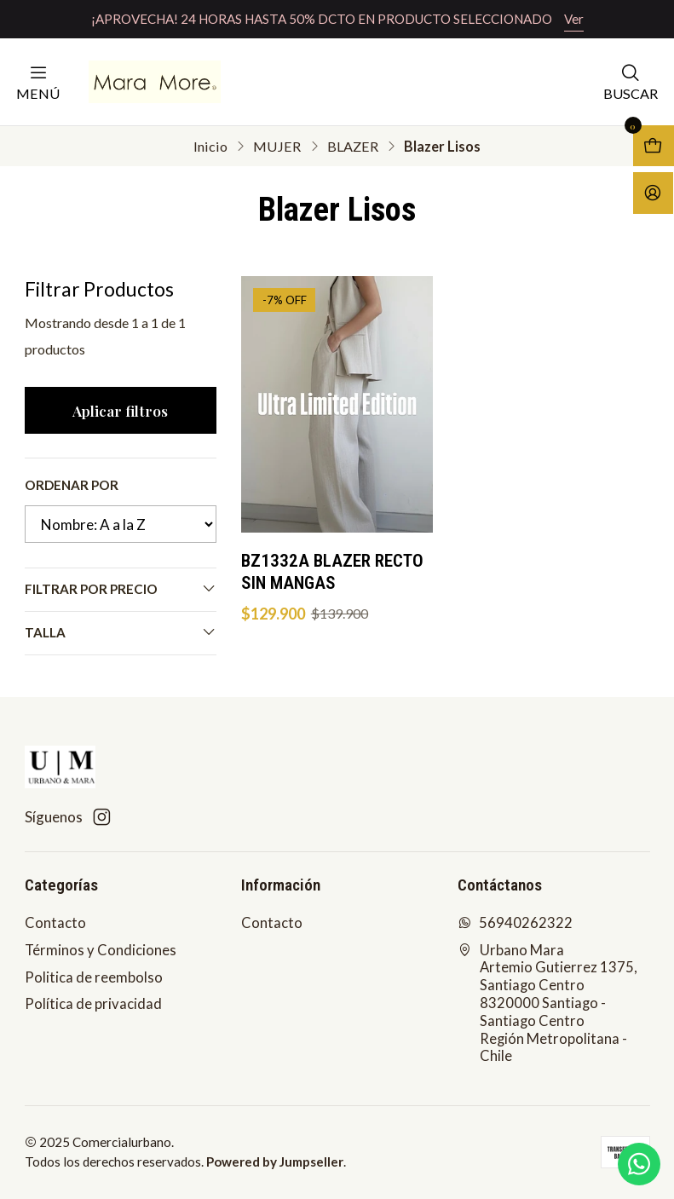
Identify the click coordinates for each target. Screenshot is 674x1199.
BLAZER (352, 146)
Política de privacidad (93, 1003)
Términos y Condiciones (100, 950)
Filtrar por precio (121, 588)
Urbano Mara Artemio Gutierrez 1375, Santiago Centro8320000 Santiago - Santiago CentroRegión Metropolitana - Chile (548, 1003)
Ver (574, 18)
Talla (121, 632)
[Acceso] (653, 192)
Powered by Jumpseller (274, 1161)
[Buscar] (630, 81)
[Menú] (38, 81)
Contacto (55, 922)
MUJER (277, 146)
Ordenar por (71, 485)
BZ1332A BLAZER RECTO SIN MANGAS (332, 572)
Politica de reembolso (94, 977)
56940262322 (515, 922)
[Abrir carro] (653, 145)
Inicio (210, 146)
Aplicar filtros (120, 410)
